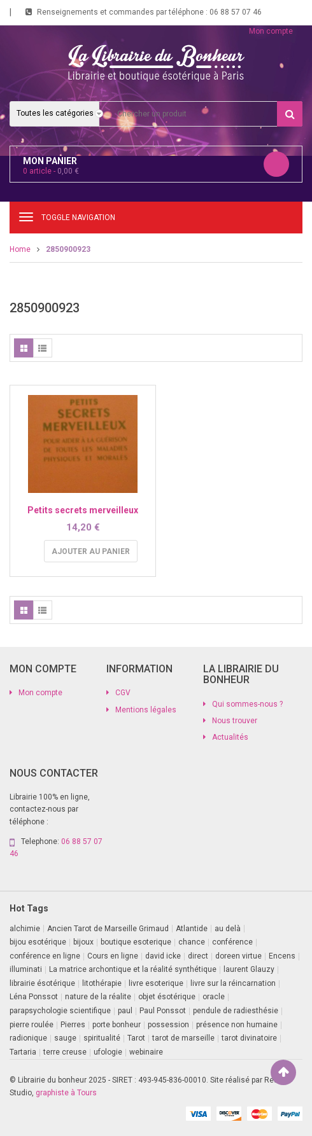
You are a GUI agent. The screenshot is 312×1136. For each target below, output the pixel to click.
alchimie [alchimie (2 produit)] (25, 928)
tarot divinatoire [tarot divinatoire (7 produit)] (249, 1038)
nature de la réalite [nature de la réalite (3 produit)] (98, 996)
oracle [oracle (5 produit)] (213, 996)
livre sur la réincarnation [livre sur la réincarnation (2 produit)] (233, 983)
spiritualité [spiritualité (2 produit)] (101, 1038)
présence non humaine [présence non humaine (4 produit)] (237, 1024)
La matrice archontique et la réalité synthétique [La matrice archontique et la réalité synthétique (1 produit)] (132, 969)
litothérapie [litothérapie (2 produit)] (102, 983)
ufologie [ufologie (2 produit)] (108, 1052)
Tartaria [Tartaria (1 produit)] (23, 1052)
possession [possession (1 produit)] (168, 1024)
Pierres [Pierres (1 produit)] (72, 1024)
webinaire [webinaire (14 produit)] (146, 1052)
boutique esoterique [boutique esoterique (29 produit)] (136, 942)
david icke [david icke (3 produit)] (163, 956)
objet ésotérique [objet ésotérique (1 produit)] (166, 996)
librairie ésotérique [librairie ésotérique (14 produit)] (42, 983)
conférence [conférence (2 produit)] (232, 942)
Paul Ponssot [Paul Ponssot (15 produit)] (162, 1010)
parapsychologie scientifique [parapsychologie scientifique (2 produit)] (60, 1010)
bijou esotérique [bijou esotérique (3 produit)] (38, 942)
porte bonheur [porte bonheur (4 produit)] (116, 1024)
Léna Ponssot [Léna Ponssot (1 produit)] (34, 996)
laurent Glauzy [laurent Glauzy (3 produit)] (248, 969)
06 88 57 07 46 (235, 12)
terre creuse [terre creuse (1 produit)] (65, 1052)
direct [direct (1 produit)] (198, 956)
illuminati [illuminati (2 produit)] (26, 969)
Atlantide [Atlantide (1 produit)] (192, 928)
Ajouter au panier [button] (91, 551)
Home (20, 249)
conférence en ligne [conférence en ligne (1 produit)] (45, 956)
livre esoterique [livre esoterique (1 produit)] (156, 983)
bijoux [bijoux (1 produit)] (83, 942)
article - (51, 171)
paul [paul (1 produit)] (125, 1010)
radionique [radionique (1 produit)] (28, 1038)
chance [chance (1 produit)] (191, 942)
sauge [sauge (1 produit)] (65, 1038)
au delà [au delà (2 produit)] (228, 928)
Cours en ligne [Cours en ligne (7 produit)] (112, 956)
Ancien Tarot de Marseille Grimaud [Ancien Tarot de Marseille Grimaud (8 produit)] (108, 928)
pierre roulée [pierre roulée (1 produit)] (31, 1024)
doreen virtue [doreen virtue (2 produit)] (238, 956)
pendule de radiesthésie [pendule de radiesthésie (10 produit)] (235, 1010)
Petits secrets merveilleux (82, 510)
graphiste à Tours (66, 1092)
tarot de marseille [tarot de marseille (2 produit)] (183, 1038)
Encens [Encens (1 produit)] (282, 956)
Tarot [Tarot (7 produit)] (136, 1038)
